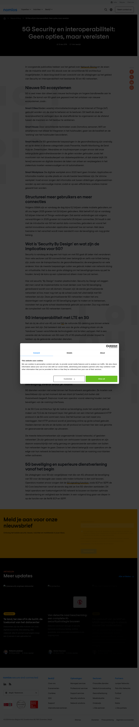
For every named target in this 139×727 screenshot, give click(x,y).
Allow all (101, 379)
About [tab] (102, 353)
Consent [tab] (36, 353)
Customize (69, 379)
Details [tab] (69, 353)
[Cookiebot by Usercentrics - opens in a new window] (107, 346)
